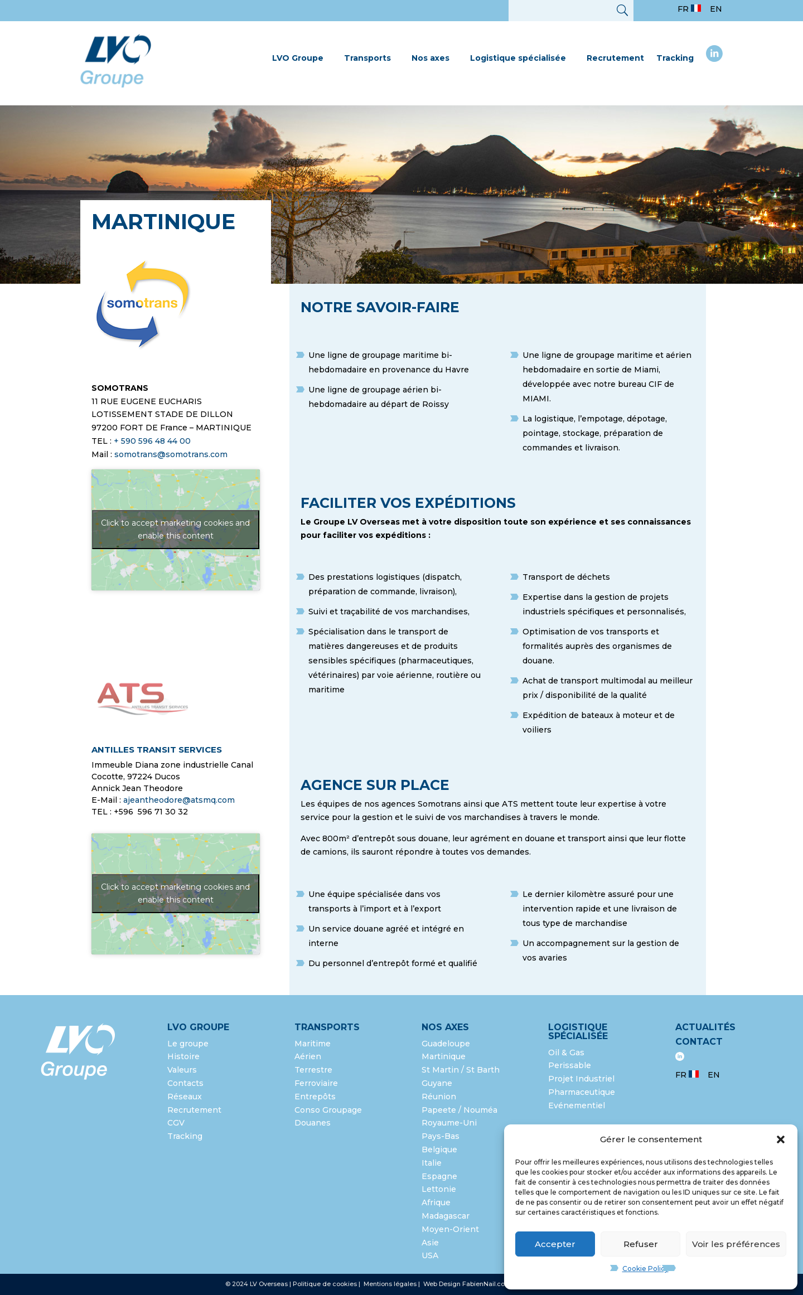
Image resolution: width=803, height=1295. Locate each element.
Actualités (705, 1027)
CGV (176, 1123)
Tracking (675, 58)
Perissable (569, 1065)
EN (716, 9)
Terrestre (313, 1070)
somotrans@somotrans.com (171, 454)
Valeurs (182, 1070)
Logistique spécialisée (518, 58)
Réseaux (184, 1097)
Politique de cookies (325, 1284)
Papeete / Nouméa (459, 1110)
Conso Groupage (328, 1110)
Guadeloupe (446, 1044)
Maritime (312, 1044)
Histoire (183, 1056)
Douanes (312, 1123)
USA (431, 1255)
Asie (430, 1243)
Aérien (307, 1056)
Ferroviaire (316, 1083)
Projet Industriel (581, 1079)
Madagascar (446, 1216)
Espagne (439, 1176)
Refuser (640, 1244)
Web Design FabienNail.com (467, 1284)
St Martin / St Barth (461, 1070)
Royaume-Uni (449, 1123)
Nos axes (430, 58)
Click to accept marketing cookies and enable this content (175, 529)
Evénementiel (576, 1105)
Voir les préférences (736, 1244)
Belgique (439, 1149)
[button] (780, 1139)
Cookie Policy (645, 1268)
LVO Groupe (297, 58)
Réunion (439, 1097)
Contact (699, 1041)
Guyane (437, 1083)
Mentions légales (391, 1284)
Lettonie (439, 1189)
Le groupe (189, 1044)
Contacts (185, 1083)
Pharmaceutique (581, 1092)
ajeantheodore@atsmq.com (179, 800)
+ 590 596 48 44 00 (152, 441)
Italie (432, 1163)
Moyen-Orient (450, 1229)
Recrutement (615, 58)
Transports (367, 58)
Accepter (555, 1244)
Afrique (436, 1202)
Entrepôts (315, 1097)
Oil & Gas (566, 1052)
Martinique (444, 1056)
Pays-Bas (440, 1136)
